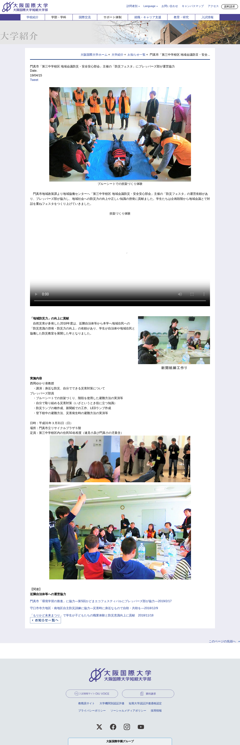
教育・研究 (181, 17)
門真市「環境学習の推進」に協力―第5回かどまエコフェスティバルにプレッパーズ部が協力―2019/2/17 (101, 601)
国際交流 (85, 17)
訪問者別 (132, 5)
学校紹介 (32, 17)
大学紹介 (118, 54)
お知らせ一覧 (137, 54)
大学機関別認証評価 (112, 703)
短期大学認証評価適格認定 (145, 703)
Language (150, 5)
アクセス (213, 5)
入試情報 (208, 17)
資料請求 (229, 6)
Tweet (34, 80)
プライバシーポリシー (92, 710)
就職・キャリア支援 (147, 17)
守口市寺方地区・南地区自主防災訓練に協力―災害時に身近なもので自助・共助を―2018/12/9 (94, 608)
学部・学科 (58, 17)
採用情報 (156, 710)
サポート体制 (113, 17)
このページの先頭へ (222, 641)
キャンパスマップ (193, 5)
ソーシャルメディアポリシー (128, 710)
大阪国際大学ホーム (94, 54)
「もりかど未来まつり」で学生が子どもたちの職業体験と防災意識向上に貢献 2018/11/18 (92, 615)
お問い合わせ (170, 5)
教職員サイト (86, 703)
